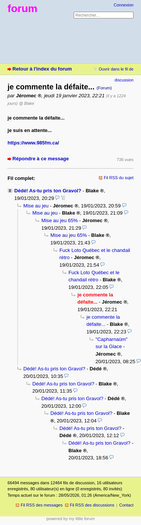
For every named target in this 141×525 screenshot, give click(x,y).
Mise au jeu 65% (59, 220)
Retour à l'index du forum (42, 69)
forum (22, 8)
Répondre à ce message (40, 158)
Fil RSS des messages (42, 505)
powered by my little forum (70, 518)
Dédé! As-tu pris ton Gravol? (47, 190)
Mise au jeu (36, 206)
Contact (126, 505)
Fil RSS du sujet (118, 177)
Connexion (123, 5)
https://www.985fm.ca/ (33, 143)
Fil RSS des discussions (92, 505)
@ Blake (26, 103)
